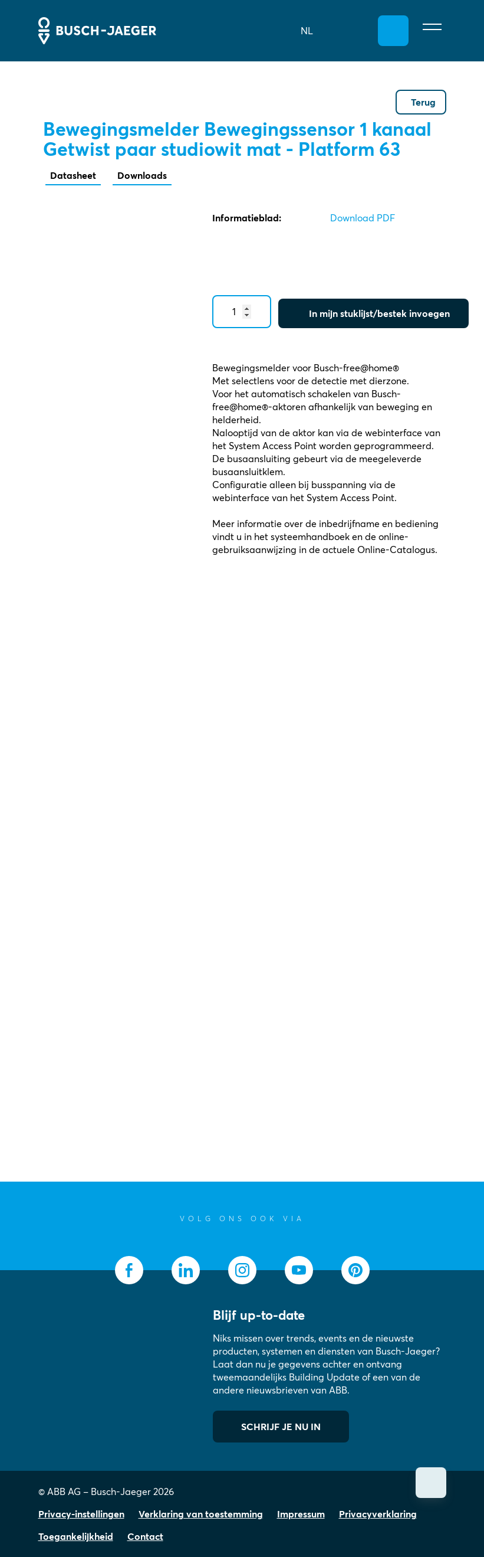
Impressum (301, 1514)
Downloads (142, 175)
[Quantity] (241, 311)
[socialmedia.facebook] (129, 1270)
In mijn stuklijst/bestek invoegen (379, 313)
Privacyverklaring (378, 1514)
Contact (145, 1536)
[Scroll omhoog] (431, 1482)
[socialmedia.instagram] (242, 1270)
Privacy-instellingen (81, 1514)
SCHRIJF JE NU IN (281, 1426)
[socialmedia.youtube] (299, 1270)
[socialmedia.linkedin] (186, 1270)
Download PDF (362, 218)
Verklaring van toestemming (201, 1514)
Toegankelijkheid (75, 1536)
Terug (423, 102)
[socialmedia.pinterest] (355, 1270)
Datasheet (73, 175)
